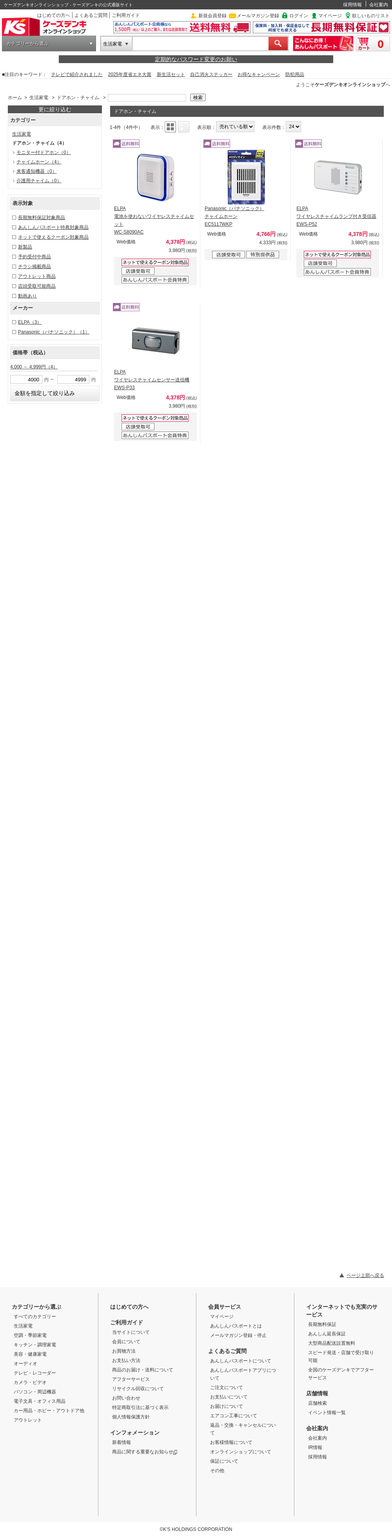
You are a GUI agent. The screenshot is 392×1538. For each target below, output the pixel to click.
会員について (126, 1341)
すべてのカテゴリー (35, 1316)
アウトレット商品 (37, 276)
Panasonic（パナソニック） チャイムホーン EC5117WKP (234, 216)
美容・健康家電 (30, 1354)
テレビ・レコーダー (35, 1373)
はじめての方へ (53, 15)
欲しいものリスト (371, 15)
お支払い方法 (126, 1360)
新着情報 (121, 1442)
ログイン (298, 15)
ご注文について (226, 1387)
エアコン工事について (233, 1415)
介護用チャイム (39, 180)
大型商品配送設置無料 (331, 1343)
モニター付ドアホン (43, 152)
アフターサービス (131, 1379)
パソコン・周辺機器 (35, 1392)
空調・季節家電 (30, 1335)
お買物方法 (124, 1351)
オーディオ (25, 1363)
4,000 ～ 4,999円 (34, 367)
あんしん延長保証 (327, 1334)
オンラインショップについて (240, 1452)
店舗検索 (317, 1403)
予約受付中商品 (34, 256)
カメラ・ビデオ (30, 1382)
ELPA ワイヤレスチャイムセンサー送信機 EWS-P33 (151, 379)
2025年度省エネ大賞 (130, 74)
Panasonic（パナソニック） (54, 332)
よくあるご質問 (90, 15)
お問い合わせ (126, 1398)
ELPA (30, 322)
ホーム (15, 97)
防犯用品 (294, 74)
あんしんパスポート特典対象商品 (53, 227)
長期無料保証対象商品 (41, 217)
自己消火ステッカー (211, 74)
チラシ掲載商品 (34, 266)
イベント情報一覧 (327, 1412)
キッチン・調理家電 (35, 1345)
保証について (224, 1461)
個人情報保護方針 (131, 1417)
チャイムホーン (39, 162)
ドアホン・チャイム (78, 97)
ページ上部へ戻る (365, 1275)
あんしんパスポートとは (236, 1326)
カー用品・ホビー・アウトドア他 (49, 1410)
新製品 (25, 247)
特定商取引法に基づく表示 (140, 1407)
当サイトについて (131, 1332)
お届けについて (226, 1406)
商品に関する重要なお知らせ (145, 1452)
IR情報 (315, 1447)
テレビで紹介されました (77, 74)
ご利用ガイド (126, 15)
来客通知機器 (36, 171)
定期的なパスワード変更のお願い (196, 59)
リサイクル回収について (138, 1388)
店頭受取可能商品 (37, 286)
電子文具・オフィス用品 (39, 1401)
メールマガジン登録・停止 (238, 1335)
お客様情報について (231, 1442)
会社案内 (378, 4)
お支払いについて (229, 1397)
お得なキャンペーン (259, 74)
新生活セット (171, 74)
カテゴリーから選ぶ (27, 43)
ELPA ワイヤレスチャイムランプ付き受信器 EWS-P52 (336, 216)
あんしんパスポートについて (240, 1361)
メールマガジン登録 (258, 15)
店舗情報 (317, 1393)
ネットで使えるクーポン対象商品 (53, 237)
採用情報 (352, 4)
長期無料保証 (322, 1324)
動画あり (27, 296)
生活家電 (112, 44)
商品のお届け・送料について (142, 1370)
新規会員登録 (212, 15)
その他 (217, 1470)
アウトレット (28, 1420)
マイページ (330, 15)
